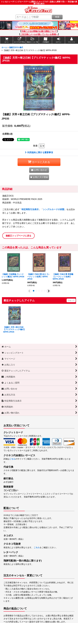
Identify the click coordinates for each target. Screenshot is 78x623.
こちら (12, 459)
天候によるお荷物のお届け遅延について (39, 31)
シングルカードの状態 (53, 209)
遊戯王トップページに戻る (18, 235)
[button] (32, 40)
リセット (71, 300)
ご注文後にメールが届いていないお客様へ (39, 34)
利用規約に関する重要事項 (39, 152)
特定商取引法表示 (30, 209)
